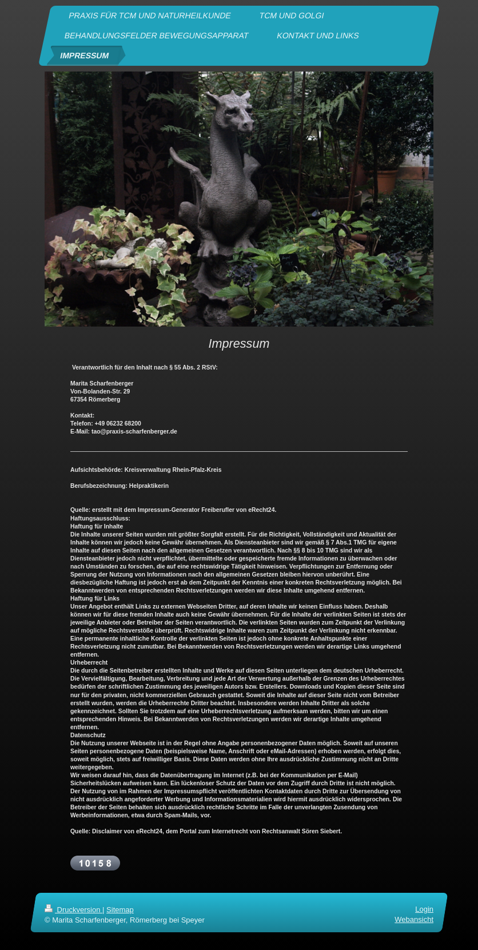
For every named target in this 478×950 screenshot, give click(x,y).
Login (424, 909)
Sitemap (120, 909)
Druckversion (73, 909)
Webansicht (414, 919)
